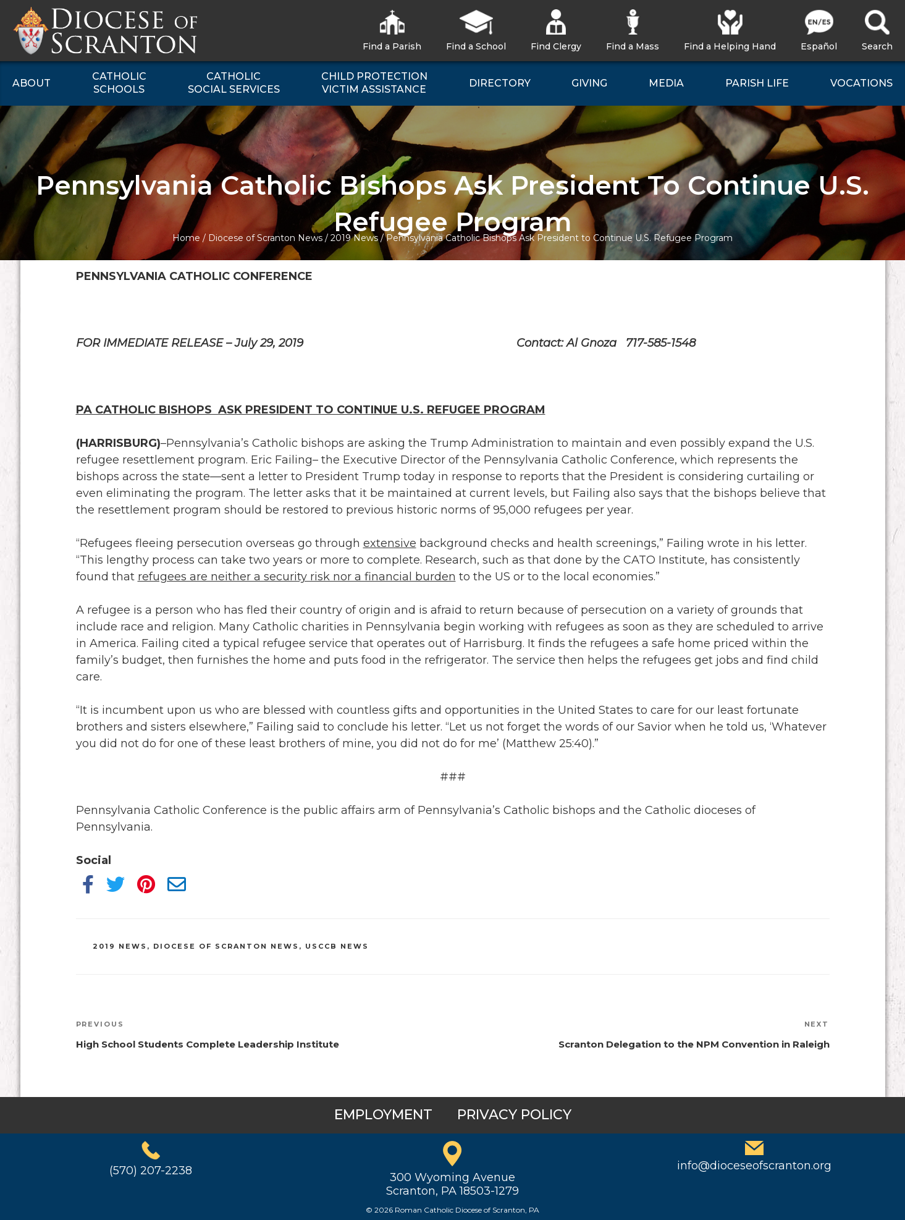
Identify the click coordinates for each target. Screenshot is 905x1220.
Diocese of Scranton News (265, 238)
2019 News (354, 238)
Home (186, 238)
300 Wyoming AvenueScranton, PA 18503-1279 (452, 1184)
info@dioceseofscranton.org (754, 1165)
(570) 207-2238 (150, 1170)
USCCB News (337, 946)
